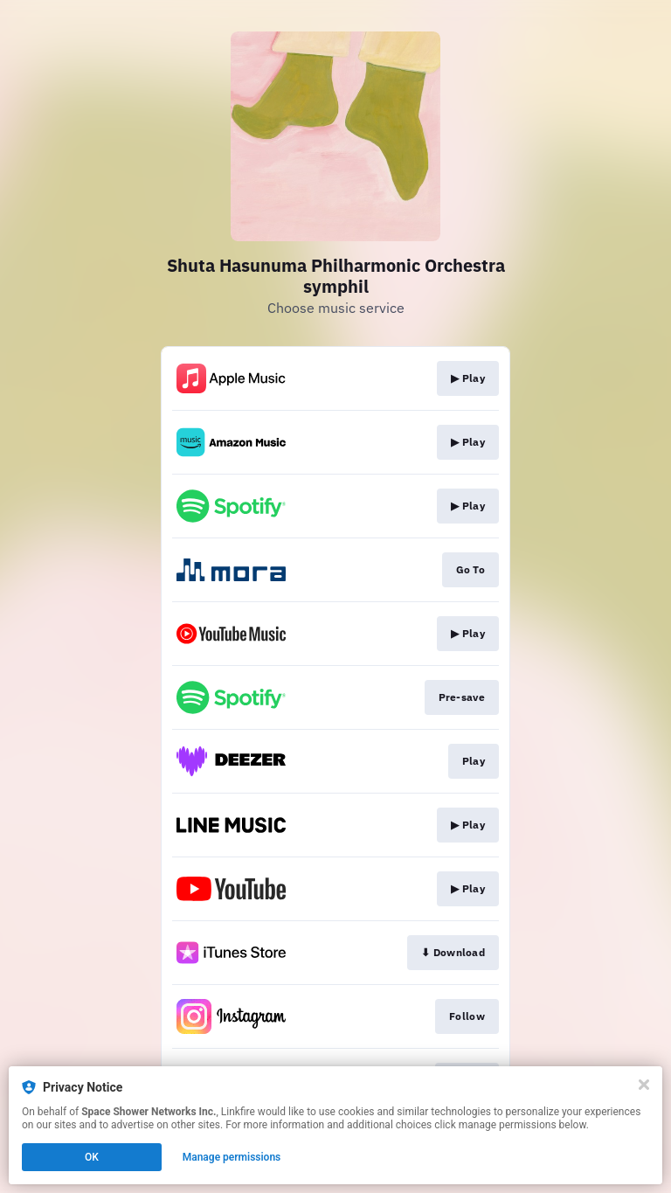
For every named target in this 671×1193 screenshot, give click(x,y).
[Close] (644, 1085)
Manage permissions (232, 1157)
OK (92, 1157)
